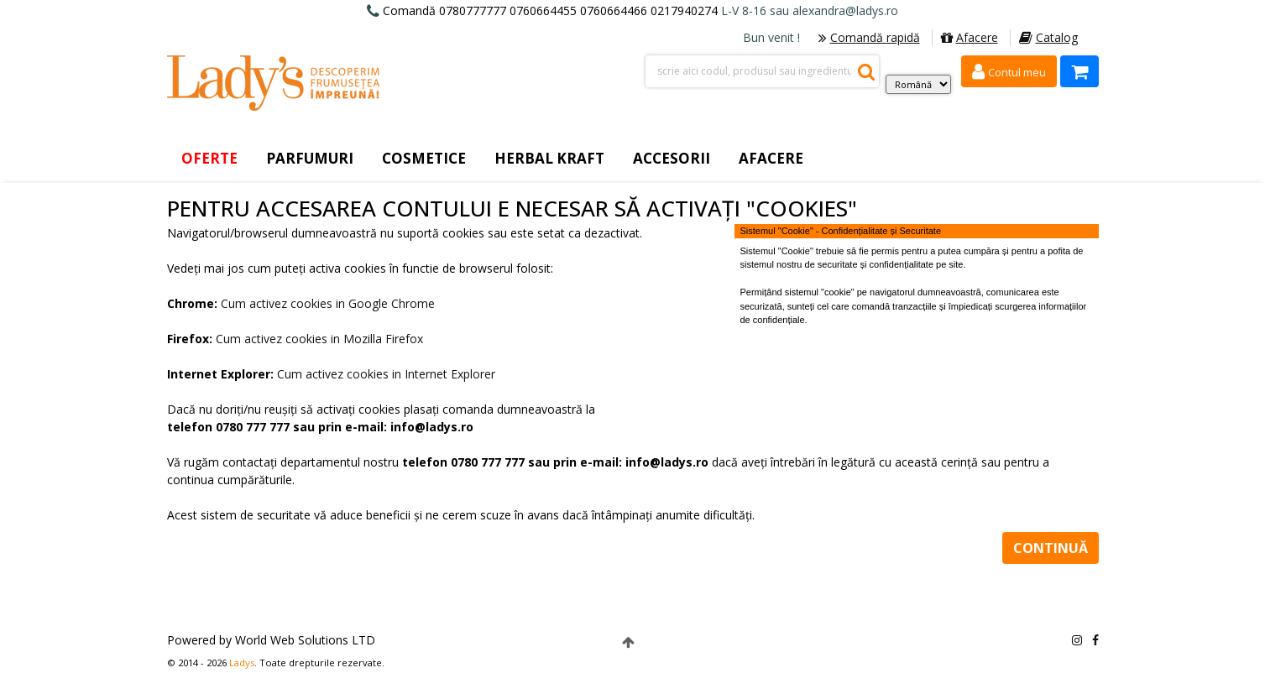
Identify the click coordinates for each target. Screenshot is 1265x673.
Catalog (1048, 37)
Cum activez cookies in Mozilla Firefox (319, 339)
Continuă (1050, 548)
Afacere (969, 37)
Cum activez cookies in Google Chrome (328, 303)
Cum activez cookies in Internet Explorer (386, 374)
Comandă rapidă (869, 37)
